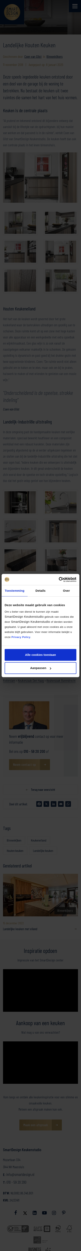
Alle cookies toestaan (40, 654)
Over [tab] (66, 590)
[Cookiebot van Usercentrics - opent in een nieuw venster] (58, 579)
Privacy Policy (20, 637)
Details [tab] (40, 590)
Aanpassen (40, 668)
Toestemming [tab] (15, 590)
